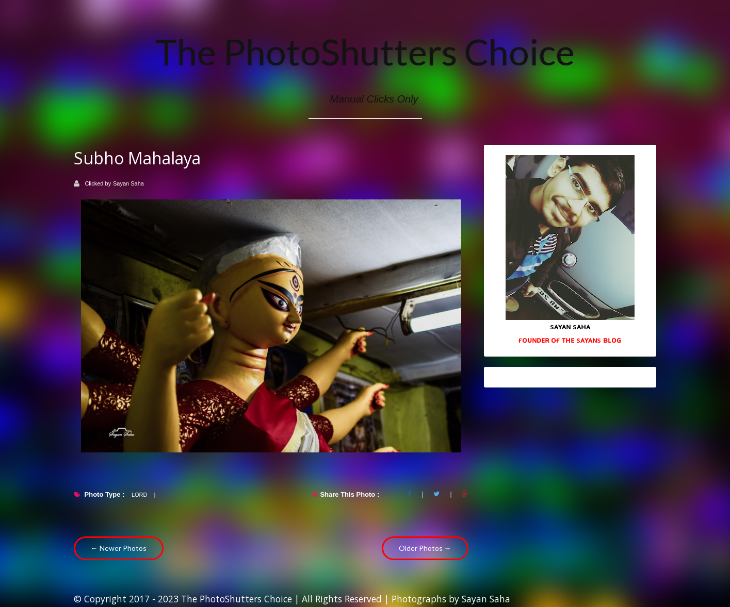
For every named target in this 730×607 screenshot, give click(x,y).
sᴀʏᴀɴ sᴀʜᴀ (570, 326)
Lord (140, 495)
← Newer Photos (119, 548)
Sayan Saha (128, 183)
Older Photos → (425, 548)
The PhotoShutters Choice (365, 51)
